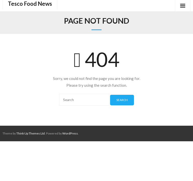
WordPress (70, 133)
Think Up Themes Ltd (30, 133)
